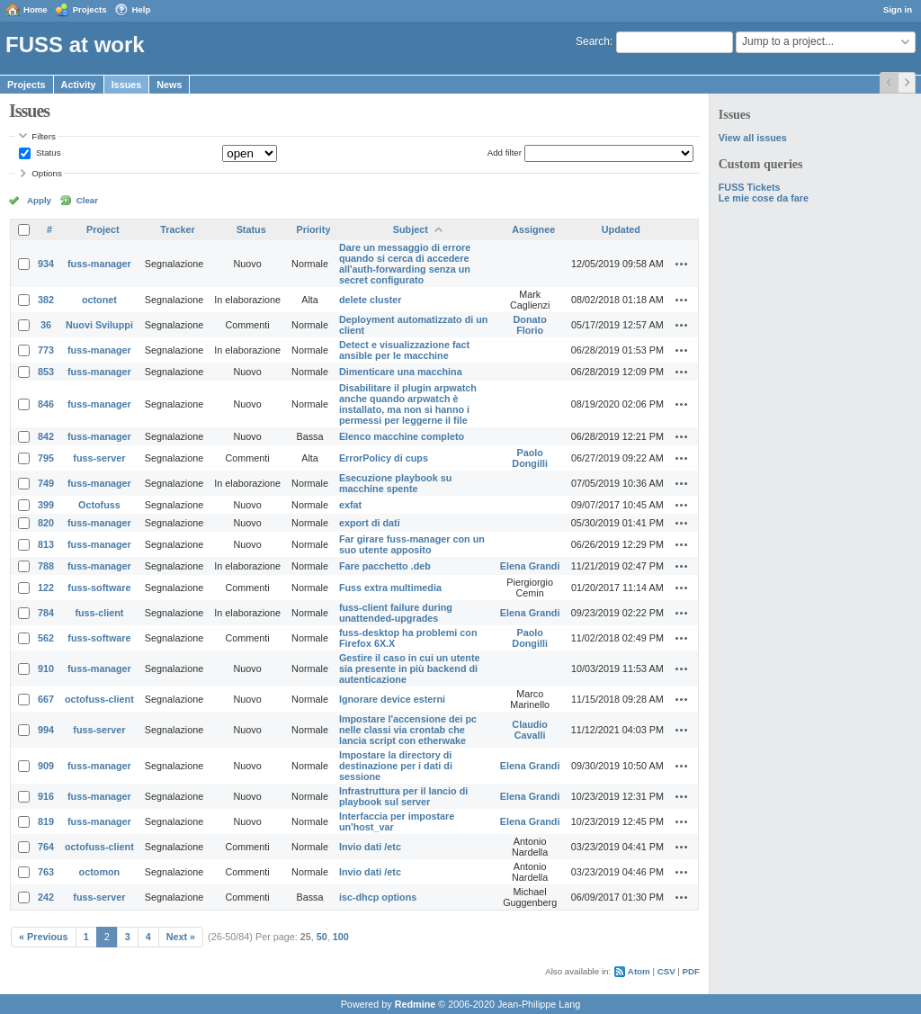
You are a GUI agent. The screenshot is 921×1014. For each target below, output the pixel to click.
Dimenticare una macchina (400, 371)
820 (46, 522)
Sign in (897, 9)
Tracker (177, 229)
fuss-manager (99, 263)
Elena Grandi (530, 566)
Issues (127, 84)
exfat (350, 504)
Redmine (415, 1004)
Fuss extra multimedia (390, 587)
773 (46, 350)
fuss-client (99, 612)
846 (46, 404)
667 (46, 699)
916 (46, 796)
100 (341, 936)
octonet (99, 299)
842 (46, 436)
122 (46, 587)
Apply (39, 200)
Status (46, 152)
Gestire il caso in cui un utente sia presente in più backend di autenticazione (409, 668)
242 (46, 897)
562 (46, 638)
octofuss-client (99, 699)
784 (46, 612)
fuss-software (98, 587)
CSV (666, 971)
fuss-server (99, 458)
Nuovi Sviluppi (99, 324)
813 (46, 544)
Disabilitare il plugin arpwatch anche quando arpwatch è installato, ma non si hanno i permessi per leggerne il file (408, 404)
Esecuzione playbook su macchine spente (395, 483)
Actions (682, 263)
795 (46, 458)
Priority (314, 229)
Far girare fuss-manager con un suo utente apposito (412, 544)
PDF (691, 971)
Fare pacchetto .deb (385, 566)
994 (46, 729)
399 (46, 504)
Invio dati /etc (370, 846)
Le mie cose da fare (764, 198)
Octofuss (99, 504)
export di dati (369, 522)
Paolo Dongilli (530, 458)
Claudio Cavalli (530, 729)
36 (45, 324)
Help (141, 9)
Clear (87, 200)
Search (593, 41)
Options (46, 173)
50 (322, 936)
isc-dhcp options (377, 897)
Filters (43, 136)
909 (46, 765)
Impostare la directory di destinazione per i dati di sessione (395, 765)
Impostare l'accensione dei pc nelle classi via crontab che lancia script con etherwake (408, 729)
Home (35, 9)
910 (46, 668)
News (169, 84)
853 (46, 371)
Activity (78, 84)
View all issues (753, 137)
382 (46, 299)
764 (46, 846)
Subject (410, 229)
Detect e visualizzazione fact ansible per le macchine (404, 350)
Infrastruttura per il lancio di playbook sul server (403, 796)
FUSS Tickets (750, 187)
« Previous (43, 936)
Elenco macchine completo (401, 436)
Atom (639, 971)
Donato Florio (530, 325)
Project (103, 229)
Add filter (504, 152)
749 (46, 483)
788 (46, 566)
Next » (180, 936)
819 (46, 821)
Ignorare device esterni (392, 699)
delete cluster (370, 299)
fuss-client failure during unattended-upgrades (395, 613)
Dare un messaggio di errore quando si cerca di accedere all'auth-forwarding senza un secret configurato (404, 263)
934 (46, 263)
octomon (100, 871)
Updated (621, 229)
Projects (90, 9)
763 (46, 871)
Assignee (533, 229)
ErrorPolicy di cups (383, 458)
